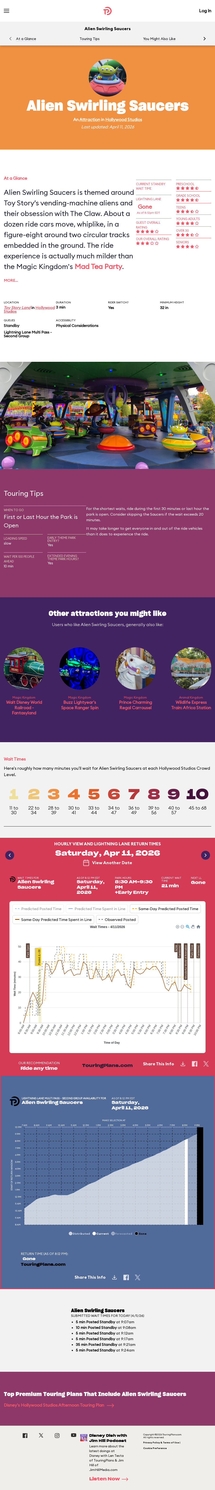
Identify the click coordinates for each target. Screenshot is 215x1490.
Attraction (89, 119)
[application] (107, 985)
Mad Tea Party (98, 266)
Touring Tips (90, 39)
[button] (204, 38)
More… (11, 280)
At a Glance (26, 39)
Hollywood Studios (123, 119)
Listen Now (110, 1479)
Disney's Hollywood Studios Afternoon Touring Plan (59, 1405)
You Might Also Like (159, 39)
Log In (205, 10)
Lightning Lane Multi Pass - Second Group (28, 334)
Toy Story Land (17, 307)
